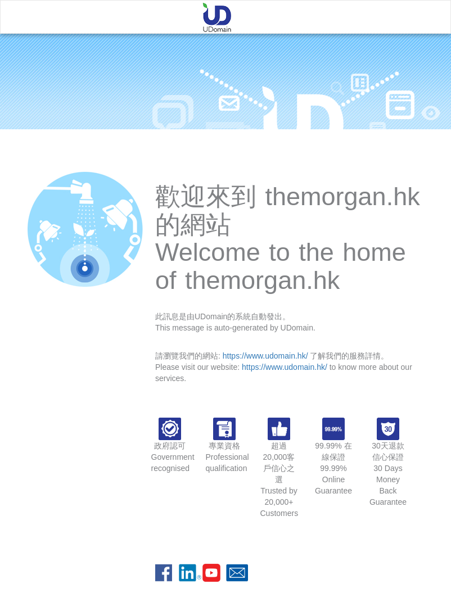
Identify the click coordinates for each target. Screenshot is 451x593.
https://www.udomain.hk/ (265, 355)
